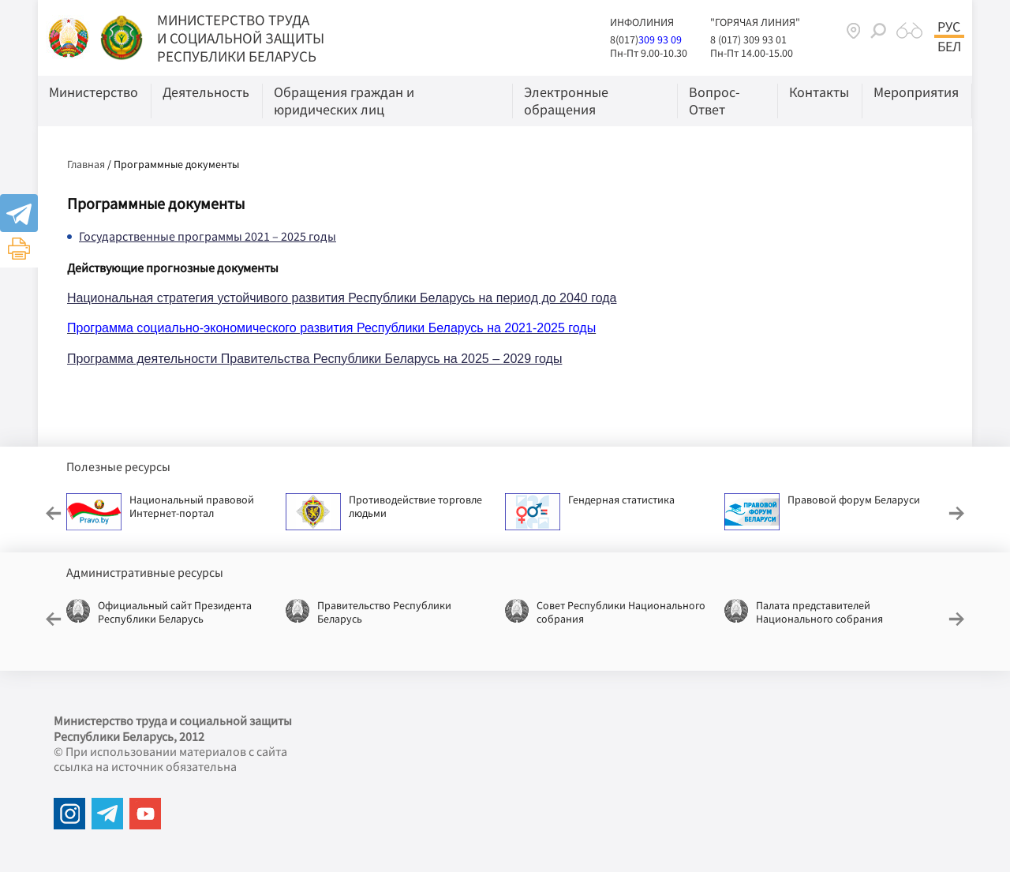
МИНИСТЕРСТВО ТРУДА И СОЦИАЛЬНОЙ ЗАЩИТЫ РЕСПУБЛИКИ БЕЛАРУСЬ (240, 38)
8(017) (624, 39)
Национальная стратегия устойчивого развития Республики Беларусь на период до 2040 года (341, 298)
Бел (949, 46)
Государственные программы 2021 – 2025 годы (207, 236)
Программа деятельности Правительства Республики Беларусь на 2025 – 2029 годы (314, 358)
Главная (86, 164)
